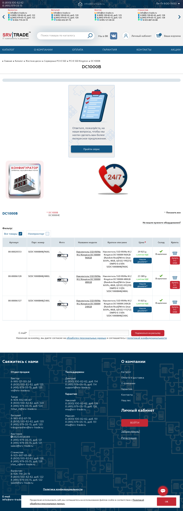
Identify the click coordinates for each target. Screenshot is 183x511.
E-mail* (23, 332)
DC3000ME (54, 215)
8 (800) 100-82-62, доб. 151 (81, 419)
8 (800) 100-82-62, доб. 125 (109, 15)
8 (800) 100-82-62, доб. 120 (66, 15)
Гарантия (110, 50)
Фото (62, 242)
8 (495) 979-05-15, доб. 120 (66, 17)
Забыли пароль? (130, 431)
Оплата (77, 50)
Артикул (13, 242)
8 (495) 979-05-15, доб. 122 (22, 17)
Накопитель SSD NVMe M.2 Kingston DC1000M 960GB (88, 254)
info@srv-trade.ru (18, 12)
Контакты (144, 50)
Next (179, 17)
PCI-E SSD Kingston (78, 60)
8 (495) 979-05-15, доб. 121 (26, 440)
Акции (176, 50)
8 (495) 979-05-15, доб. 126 (81, 406)
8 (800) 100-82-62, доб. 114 (81, 381)
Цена (141, 242)
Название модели (87, 242)
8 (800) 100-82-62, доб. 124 (27, 403)
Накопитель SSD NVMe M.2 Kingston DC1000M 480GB (88, 279)
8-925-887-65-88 (150, 20)
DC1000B (53, 212)
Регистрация (129, 438)
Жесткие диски (33, 60)
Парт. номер (38, 242)
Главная (8, 60)
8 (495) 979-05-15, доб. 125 (109, 17)
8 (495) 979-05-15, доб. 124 (27, 406)
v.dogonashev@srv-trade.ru (27, 427)
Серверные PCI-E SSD (55, 60)
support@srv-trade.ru (77, 387)
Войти (134, 423)
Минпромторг (36, 233)
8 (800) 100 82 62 (12, 3)
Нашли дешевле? (142, 260)
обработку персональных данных (86, 337)
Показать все (173, 212)
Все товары (10, 233)
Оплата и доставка (132, 378)
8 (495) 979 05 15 (12, 6)
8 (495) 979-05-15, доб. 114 (81, 384)
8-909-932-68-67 (21, 400)
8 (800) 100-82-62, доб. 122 (22, 15)
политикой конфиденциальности (147, 337)
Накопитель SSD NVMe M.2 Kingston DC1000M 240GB (88, 303)
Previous (3, 17)
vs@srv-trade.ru (20, 390)
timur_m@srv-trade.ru (24, 409)
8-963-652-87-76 (63, 20)
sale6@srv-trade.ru (22, 483)
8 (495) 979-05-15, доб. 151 (80, 422)
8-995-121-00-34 (107, 20)
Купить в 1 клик (175, 260)
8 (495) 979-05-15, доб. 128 (152, 17)
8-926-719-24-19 (20, 20)
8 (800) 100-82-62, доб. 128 (152, 15)
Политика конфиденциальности (62, 489)
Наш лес (126, 400)
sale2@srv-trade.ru (22, 446)
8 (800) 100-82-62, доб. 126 (81, 403)
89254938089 (21, 437)
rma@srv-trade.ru (75, 409)
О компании (43, 50)
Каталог (8, 50)
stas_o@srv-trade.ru (23, 464)
